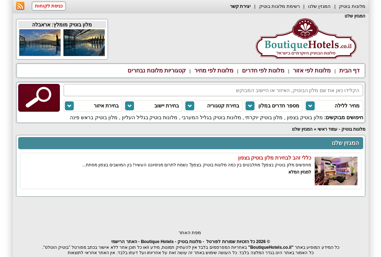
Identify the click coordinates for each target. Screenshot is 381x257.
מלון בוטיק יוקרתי (264, 117)
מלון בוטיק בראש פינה (94, 117)
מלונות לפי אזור (312, 70)
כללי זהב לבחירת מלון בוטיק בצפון (274, 158)
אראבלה (41, 24)
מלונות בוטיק (352, 6)
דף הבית (349, 70)
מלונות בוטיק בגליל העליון (150, 117)
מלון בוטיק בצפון (305, 117)
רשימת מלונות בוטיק (279, 6)
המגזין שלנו (319, 6)
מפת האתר (190, 232)
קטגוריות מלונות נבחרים (157, 70)
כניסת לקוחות (49, 6)
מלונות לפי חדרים (263, 70)
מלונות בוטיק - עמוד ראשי (341, 129)
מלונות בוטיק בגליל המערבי (211, 117)
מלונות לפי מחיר (214, 70)
